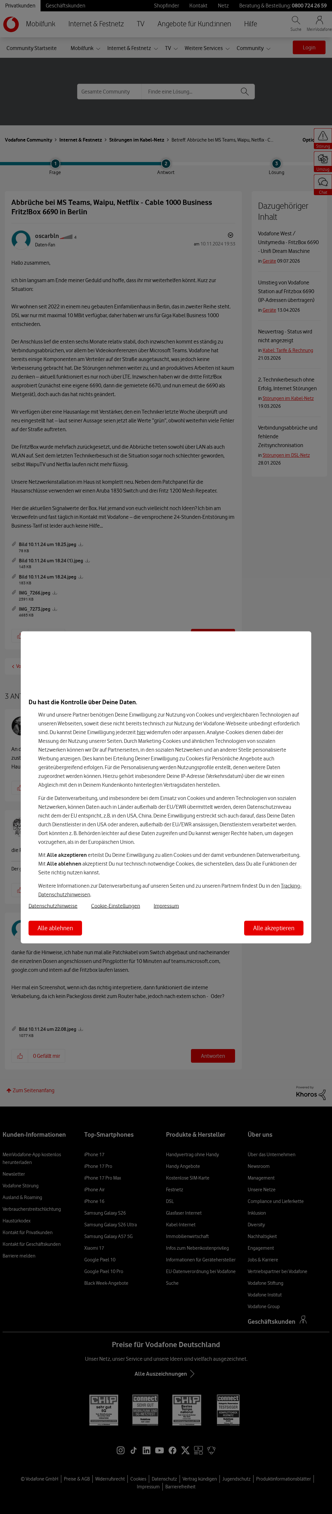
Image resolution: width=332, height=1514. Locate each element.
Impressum (166, 905)
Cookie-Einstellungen (115, 905)
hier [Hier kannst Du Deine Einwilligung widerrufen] (141, 732)
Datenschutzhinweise (53, 905)
